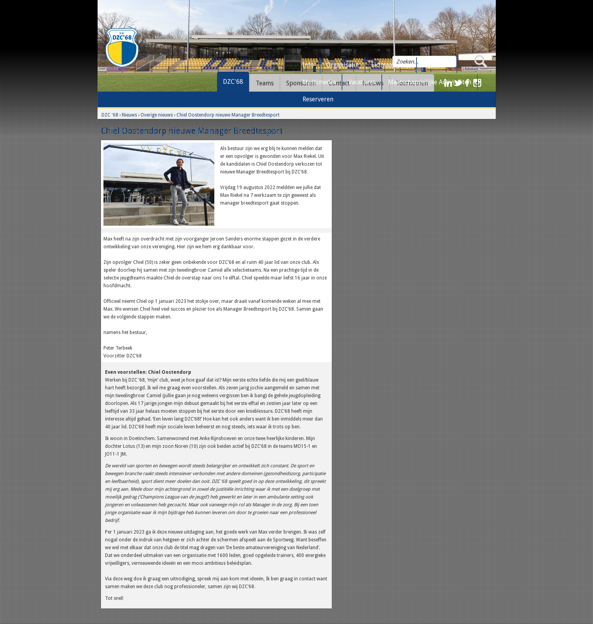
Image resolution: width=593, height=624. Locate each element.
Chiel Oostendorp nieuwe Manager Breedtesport (228, 115)
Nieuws (129, 115)
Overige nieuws (157, 115)
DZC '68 (110, 115)
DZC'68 (233, 81)
